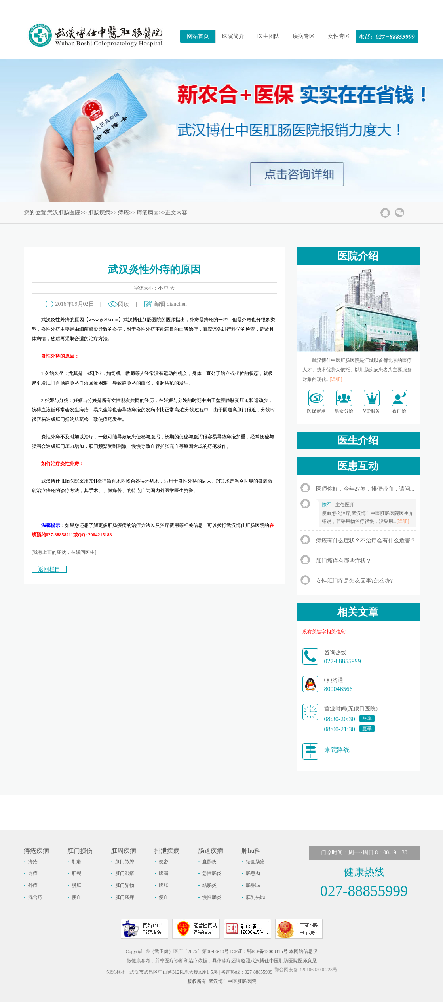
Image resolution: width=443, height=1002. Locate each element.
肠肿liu (253, 885)
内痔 (33, 873)
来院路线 (337, 749)
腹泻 (163, 873)
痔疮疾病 (36, 850)
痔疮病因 (148, 213)
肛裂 (76, 873)
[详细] (336, 379)
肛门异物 (124, 885)
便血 (76, 897)
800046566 (338, 689)
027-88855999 (342, 661)
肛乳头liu (255, 897)
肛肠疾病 (99, 213)
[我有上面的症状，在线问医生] (64, 552)
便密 (163, 861)
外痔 (33, 885)
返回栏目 (49, 569)
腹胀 (163, 885)
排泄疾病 (167, 850)
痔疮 (123, 213)
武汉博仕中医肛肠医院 (232, 981)
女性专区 (339, 36)
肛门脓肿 (124, 861)
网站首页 (198, 36)
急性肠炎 (211, 873)
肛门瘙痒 (124, 897)
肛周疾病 (123, 850)
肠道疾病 (210, 850)
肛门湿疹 (124, 873)
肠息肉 (253, 873)
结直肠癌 (255, 861)
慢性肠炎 (211, 897)
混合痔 (35, 897)
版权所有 (196, 981)
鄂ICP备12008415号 (267, 951)
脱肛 (76, 885)
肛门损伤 (80, 850)
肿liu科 (251, 850)
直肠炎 (209, 861)
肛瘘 (76, 861)
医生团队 (268, 36)
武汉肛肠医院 (63, 213)
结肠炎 (209, 885)
